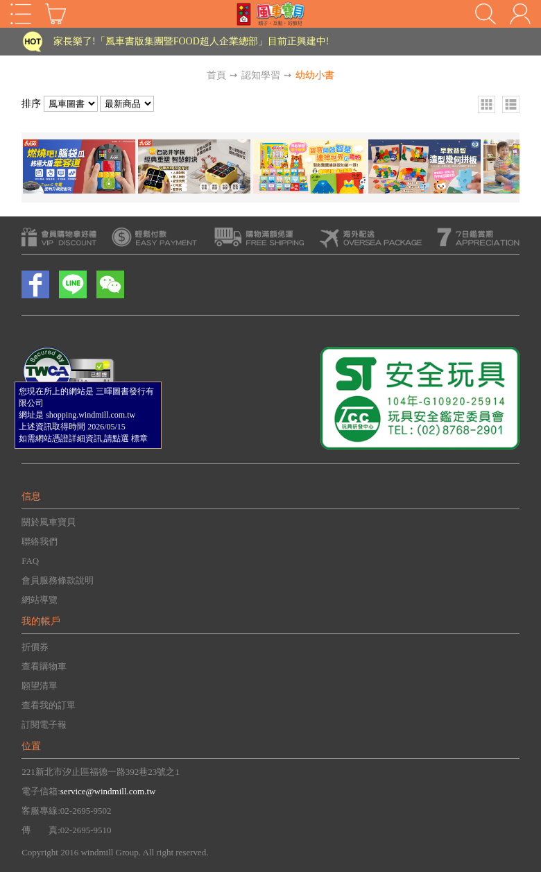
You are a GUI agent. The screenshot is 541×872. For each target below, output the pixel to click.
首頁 (216, 75)
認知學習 (260, 75)
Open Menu (21, 14)
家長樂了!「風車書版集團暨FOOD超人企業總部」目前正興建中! (191, 41)
